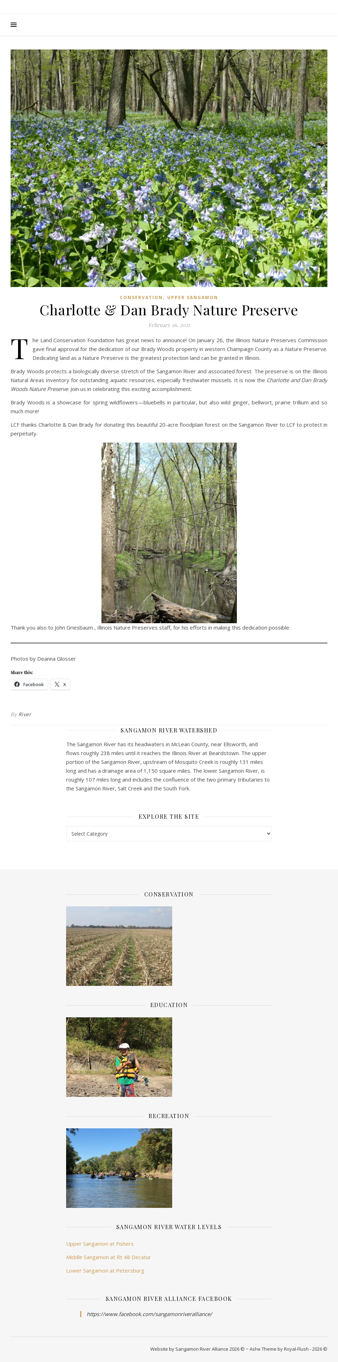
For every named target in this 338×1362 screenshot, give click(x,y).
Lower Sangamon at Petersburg (105, 1270)
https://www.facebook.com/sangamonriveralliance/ (149, 1313)
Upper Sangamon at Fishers (100, 1243)
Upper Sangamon (192, 297)
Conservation (141, 297)
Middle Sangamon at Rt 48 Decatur (108, 1257)
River (24, 714)
